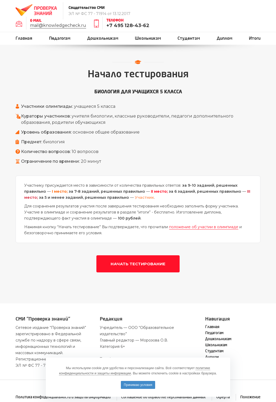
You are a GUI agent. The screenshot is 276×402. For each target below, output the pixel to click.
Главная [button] (24, 38)
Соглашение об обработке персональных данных (163, 397)
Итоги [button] (254, 38)
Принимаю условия (138, 385)
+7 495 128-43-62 (127, 25)
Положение (250, 397)
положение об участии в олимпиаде (203, 227)
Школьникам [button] (148, 38)
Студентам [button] (189, 38)
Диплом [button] (224, 38)
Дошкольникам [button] (102, 38)
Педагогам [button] (59, 38)
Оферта (223, 397)
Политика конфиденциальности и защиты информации (63, 397)
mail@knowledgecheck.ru (58, 25)
